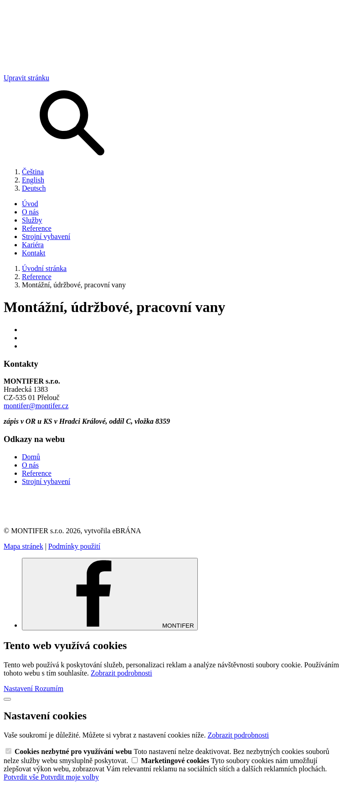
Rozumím (49, 688)
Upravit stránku (26, 78)
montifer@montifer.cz (36, 406)
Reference (36, 228)
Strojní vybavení (46, 236)
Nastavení (19, 688)
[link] (175, 506)
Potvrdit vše (22, 777)
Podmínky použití (74, 546)
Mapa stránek (23, 546)
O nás (30, 212)
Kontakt (34, 253)
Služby (32, 220)
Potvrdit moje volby (70, 777)
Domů (31, 457)
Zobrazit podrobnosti (121, 673)
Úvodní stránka (44, 268)
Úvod (30, 204)
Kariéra (33, 245)
